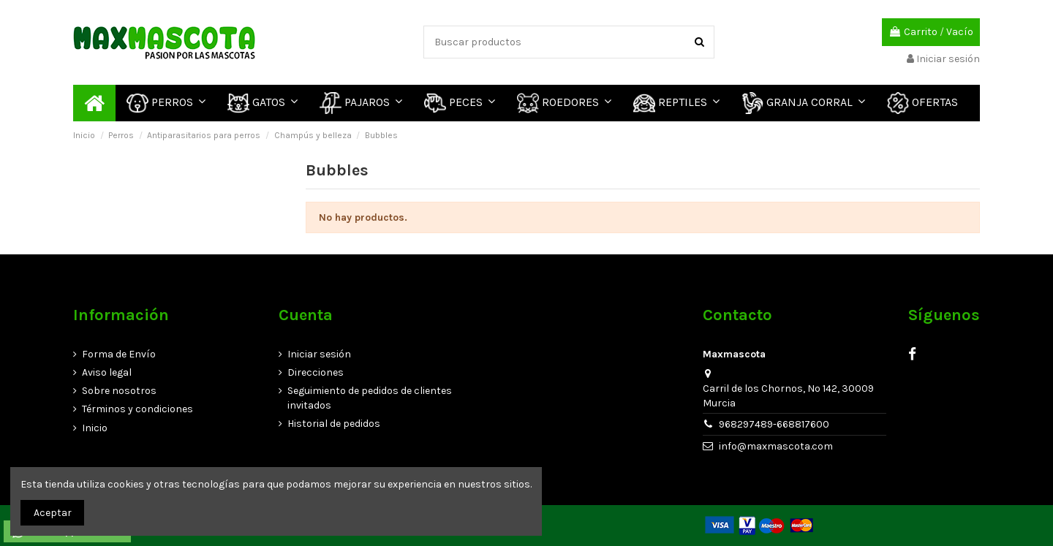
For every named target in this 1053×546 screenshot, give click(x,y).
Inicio (94, 428)
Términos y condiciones (137, 409)
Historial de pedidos (333, 423)
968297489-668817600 (774, 424)
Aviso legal (107, 372)
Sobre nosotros (119, 390)
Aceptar (53, 513)
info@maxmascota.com (776, 446)
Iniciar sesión (319, 354)
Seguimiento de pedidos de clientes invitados (369, 398)
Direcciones (315, 372)
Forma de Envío (119, 354)
